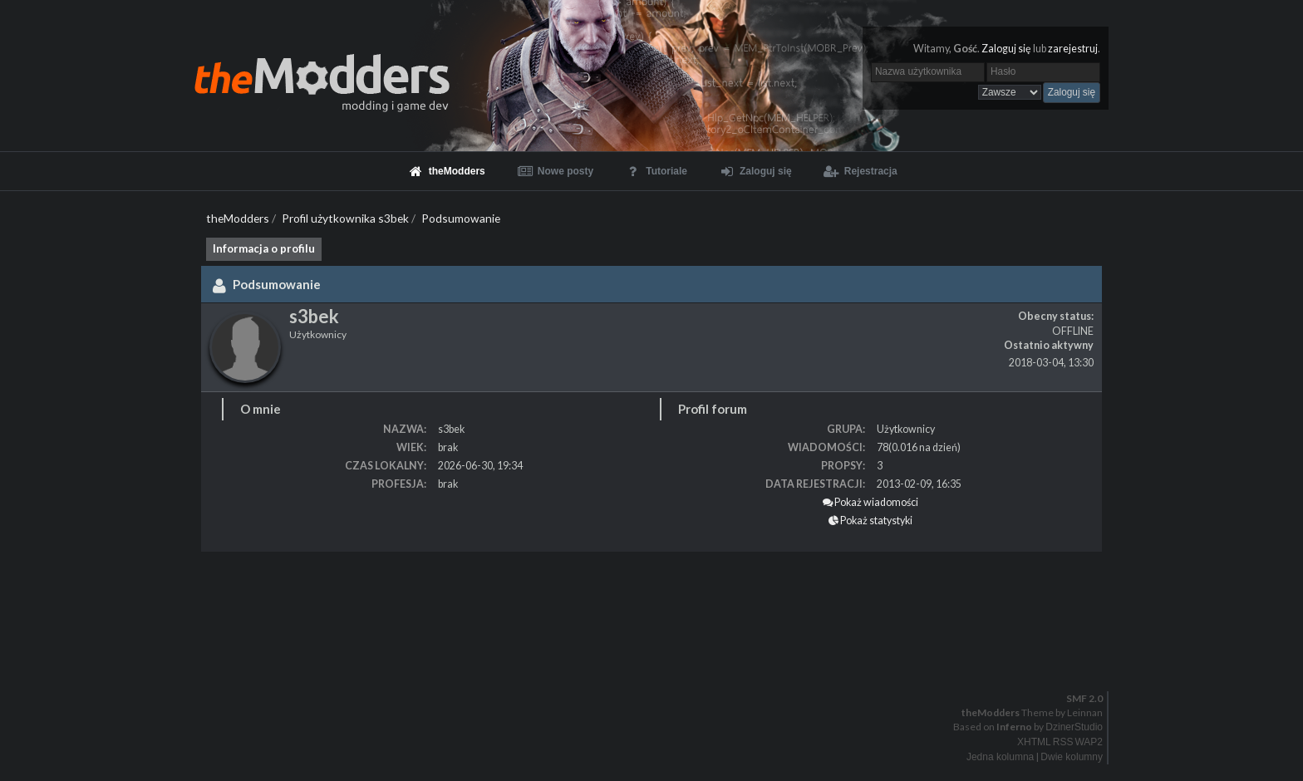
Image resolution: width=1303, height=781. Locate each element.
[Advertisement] (498, 601)
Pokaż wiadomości (870, 502)
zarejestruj (1073, 48)
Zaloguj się (1006, 48)
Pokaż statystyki (870, 520)
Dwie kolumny (1071, 757)
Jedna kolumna (1000, 757)
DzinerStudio (1074, 727)
